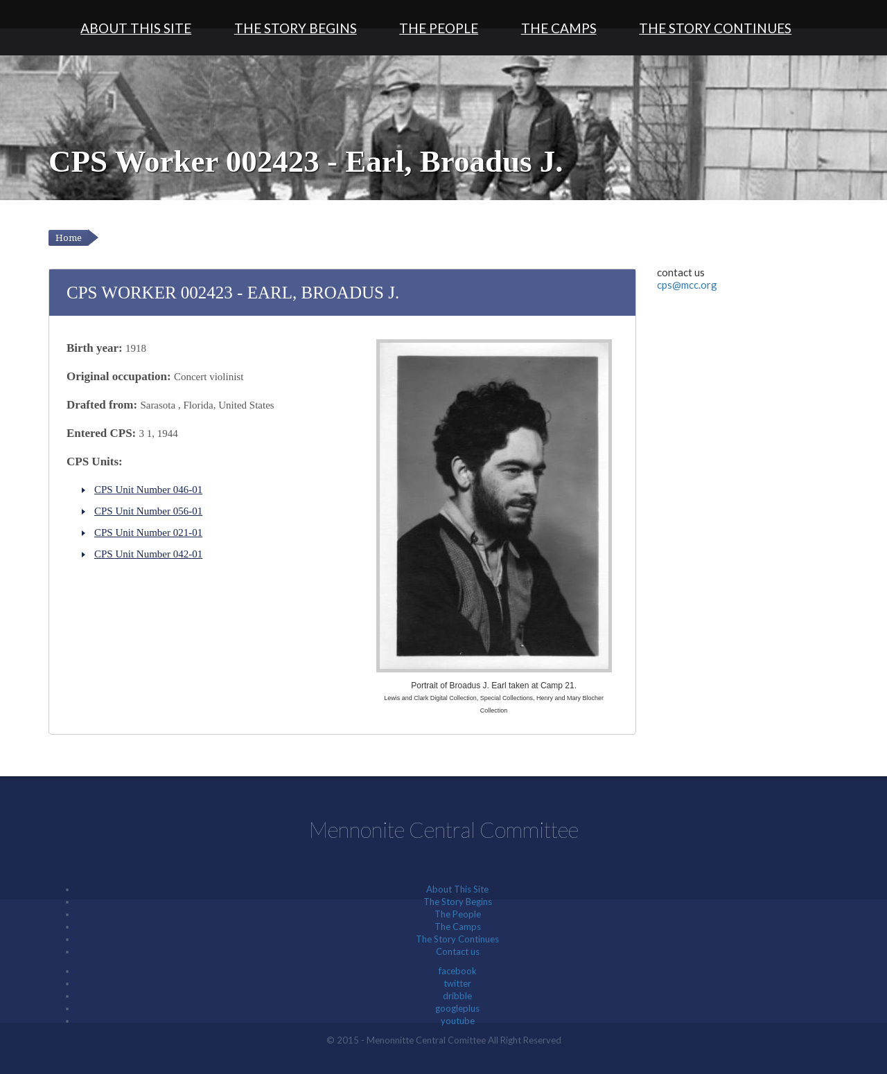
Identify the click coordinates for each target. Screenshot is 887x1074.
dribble (457, 995)
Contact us (458, 951)
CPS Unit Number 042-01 (148, 554)
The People (438, 28)
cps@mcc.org (687, 284)
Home (68, 238)
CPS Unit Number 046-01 (148, 489)
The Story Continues (715, 28)
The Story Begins (295, 28)
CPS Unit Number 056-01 (148, 511)
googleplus (457, 1008)
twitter (457, 983)
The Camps (559, 28)
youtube (458, 1020)
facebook (458, 970)
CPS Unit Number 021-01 (148, 532)
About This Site (135, 28)
